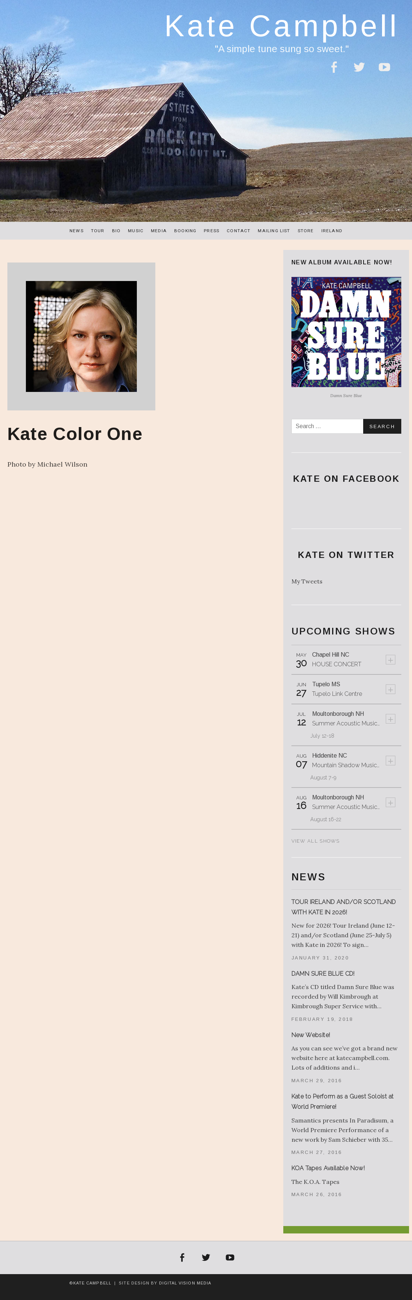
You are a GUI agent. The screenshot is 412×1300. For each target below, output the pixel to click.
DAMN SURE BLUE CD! (323, 973)
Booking (185, 230)
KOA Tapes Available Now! (328, 1168)
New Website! (310, 1035)
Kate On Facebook (346, 479)
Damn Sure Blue (346, 395)
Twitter (359, 71)
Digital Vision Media (185, 1283)
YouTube (384, 71)
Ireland (331, 230)
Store (306, 230)
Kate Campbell (281, 26)
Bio (116, 230)
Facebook (333, 71)
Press (211, 230)
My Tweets (306, 581)
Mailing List (274, 230)
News (77, 230)
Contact (238, 230)
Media (159, 230)
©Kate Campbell (90, 1283)
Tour (98, 230)
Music (135, 230)
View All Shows (315, 841)
